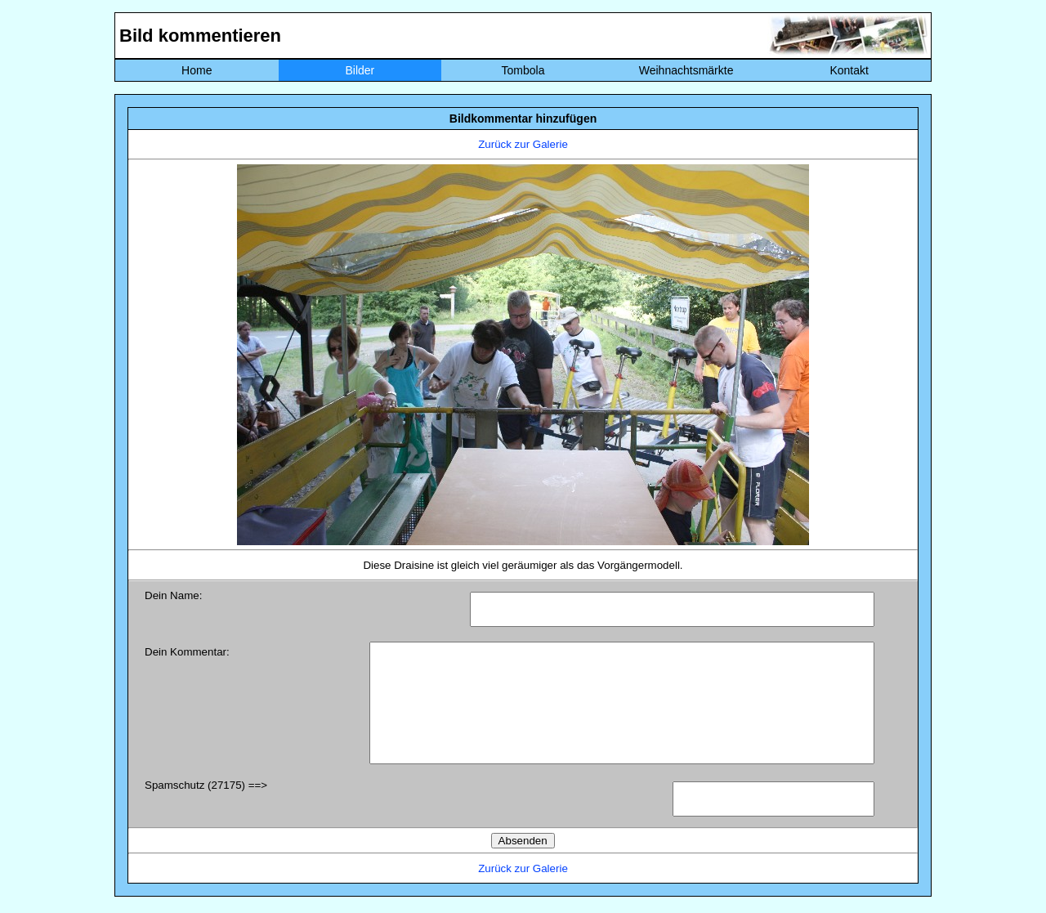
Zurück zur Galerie (523, 144)
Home (196, 70)
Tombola (523, 70)
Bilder (359, 70)
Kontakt (848, 70)
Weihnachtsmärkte (686, 70)
